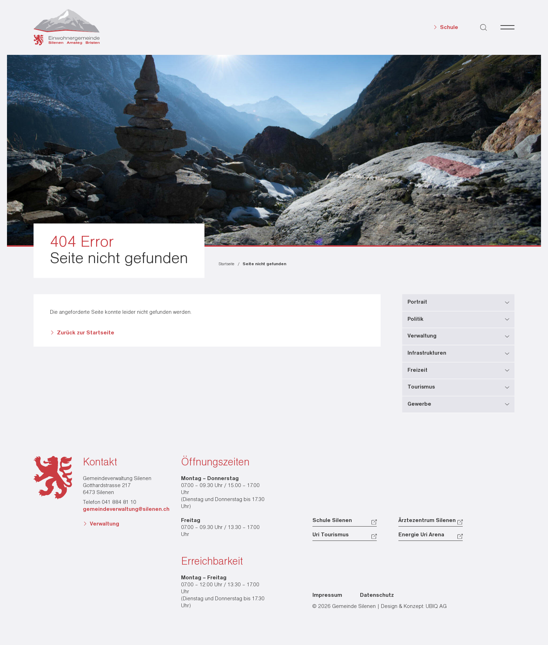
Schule (449, 27)
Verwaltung (104, 524)
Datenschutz (377, 595)
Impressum (327, 595)
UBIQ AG (436, 606)
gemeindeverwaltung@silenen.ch (126, 509)
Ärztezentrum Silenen (427, 520)
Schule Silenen (332, 520)
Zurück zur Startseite (85, 333)
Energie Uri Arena (421, 534)
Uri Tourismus (330, 534)
